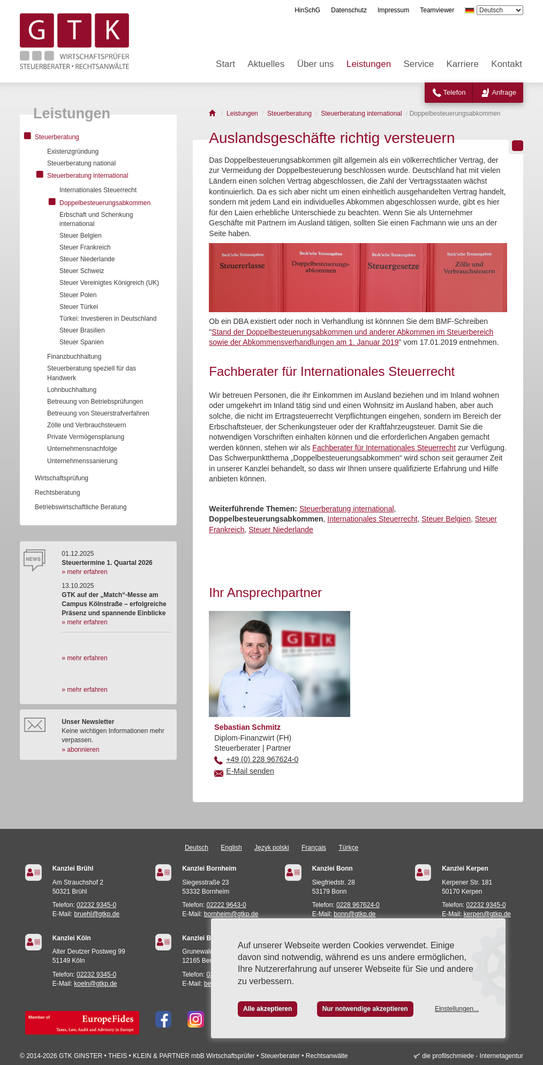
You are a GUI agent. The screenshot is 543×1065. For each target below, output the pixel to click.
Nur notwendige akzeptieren (365, 1009)
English (231, 847)
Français (313, 847)
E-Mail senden (250, 771)
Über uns (315, 64)
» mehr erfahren (84, 572)
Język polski (271, 847)
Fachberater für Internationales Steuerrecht (384, 447)
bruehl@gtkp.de (96, 914)
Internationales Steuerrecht (372, 519)
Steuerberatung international (346, 508)
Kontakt (506, 64)
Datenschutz (349, 10)
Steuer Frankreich (84, 247)
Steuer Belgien (446, 519)
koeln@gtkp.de (95, 983)
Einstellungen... (457, 1009)
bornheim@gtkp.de (231, 914)
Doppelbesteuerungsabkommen (104, 203)
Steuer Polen (77, 295)
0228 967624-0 (358, 905)
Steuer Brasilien (82, 330)
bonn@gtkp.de (354, 914)
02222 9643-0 (226, 905)
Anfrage (504, 92)
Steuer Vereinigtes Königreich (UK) (109, 282)
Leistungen (368, 64)
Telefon (454, 92)
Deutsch (196, 847)
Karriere (463, 64)
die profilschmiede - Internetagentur (472, 1056)
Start (225, 64)
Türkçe (348, 847)
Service (418, 64)
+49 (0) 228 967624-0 (262, 759)
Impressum (393, 10)
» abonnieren (80, 749)
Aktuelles (265, 64)
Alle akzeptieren (267, 1009)
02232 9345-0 (96, 905)
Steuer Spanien (81, 342)
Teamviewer (437, 10)
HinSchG (307, 10)
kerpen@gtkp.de (487, 914)
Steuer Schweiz (81, 271)
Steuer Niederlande (280, 529)
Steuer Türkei (78, 307)
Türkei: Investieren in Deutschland (107, 318)
